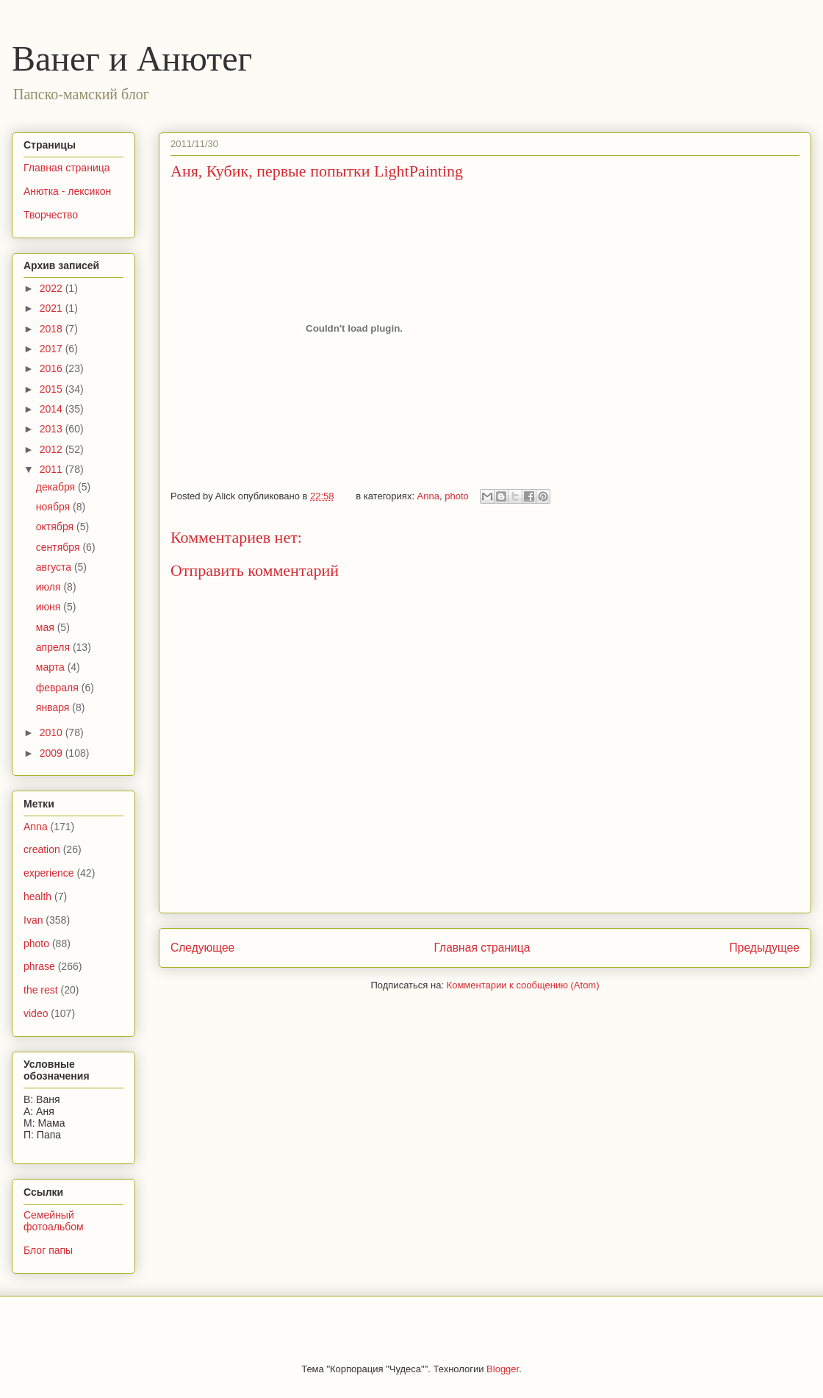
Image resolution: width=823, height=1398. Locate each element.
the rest (41, 990)
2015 (52, 389)
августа (55, 567)
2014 (52, 409)
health (37, 896)
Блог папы (48, 1250)
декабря (57, 487)
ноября (54, 507)
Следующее (202, 947)
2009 (52, 753)
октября (56, 526)
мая (46, 627)
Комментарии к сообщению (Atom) (523, 985)
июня (50, 607)
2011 (52, 469)
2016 (52, 368)
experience (49, 873)
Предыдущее (764, 947)
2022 (52, 288)
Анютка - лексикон (67, 191)
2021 (52, 308)
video (36, 1013)
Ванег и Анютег (132, 58)
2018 (52, 329)
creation (42, 849)
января (54, 707)
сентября (59, 547)
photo (457, 496)
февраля (59, 687)
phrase (39, 966)
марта (52, 667)
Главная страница (482, 947)
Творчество (51, 215)
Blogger (502, 1368)
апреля (54, 647)
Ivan (33, 920)
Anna (428, 496)
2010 (52, 732)
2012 (52, 449)
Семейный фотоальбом (54, 1221)
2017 (52, 348)
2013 (52, 429)
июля (50, 587)
